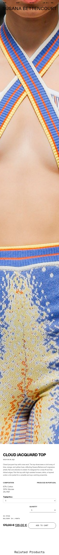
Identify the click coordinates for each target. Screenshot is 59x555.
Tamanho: (8, 497)
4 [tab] (35, 446)
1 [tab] (24, 446)
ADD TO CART (42, 525)
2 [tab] (27, 446)
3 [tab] (31, 446)
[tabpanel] (29, 222)
